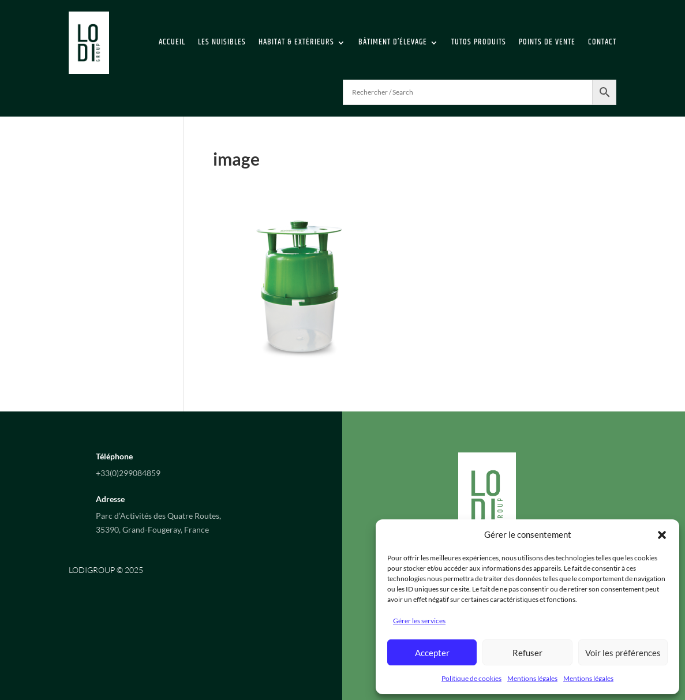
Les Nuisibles (222, 42)
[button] (662, 535)
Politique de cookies (471, 678)
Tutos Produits (478, 42)
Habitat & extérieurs (296, 42)
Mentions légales (532, 678)
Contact (602, 42)
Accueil (172, 42)
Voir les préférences (623, 652)
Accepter (432, 652)
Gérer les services (419, 620)
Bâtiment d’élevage (392, 42)
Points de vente (547, 42)
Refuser (527, 652)
